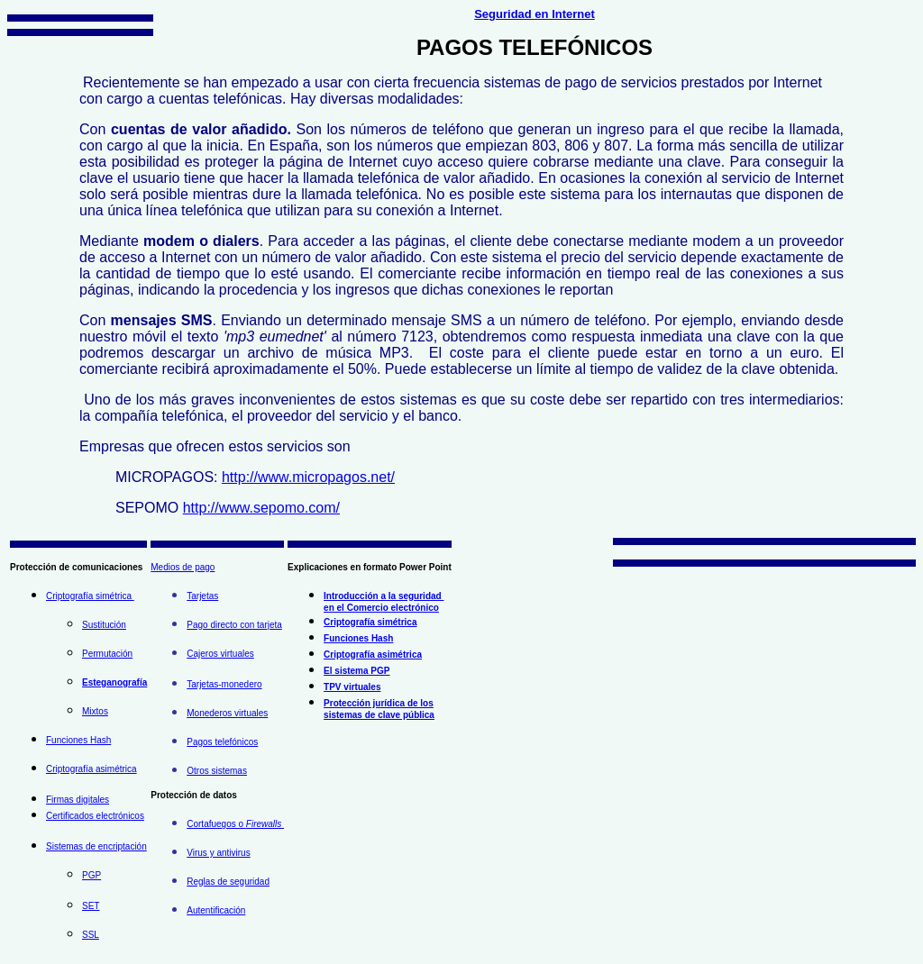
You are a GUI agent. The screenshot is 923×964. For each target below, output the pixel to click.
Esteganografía (114, 682)
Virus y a (204, 853)
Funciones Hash (78, 740)
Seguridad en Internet (534, 14)
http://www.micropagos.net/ (308, 477)
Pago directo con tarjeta (234, 625)
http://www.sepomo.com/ (261, 507)
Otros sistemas (217, 771)
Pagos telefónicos (222, 742)
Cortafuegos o (235, 824)
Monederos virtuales (227, 713)
